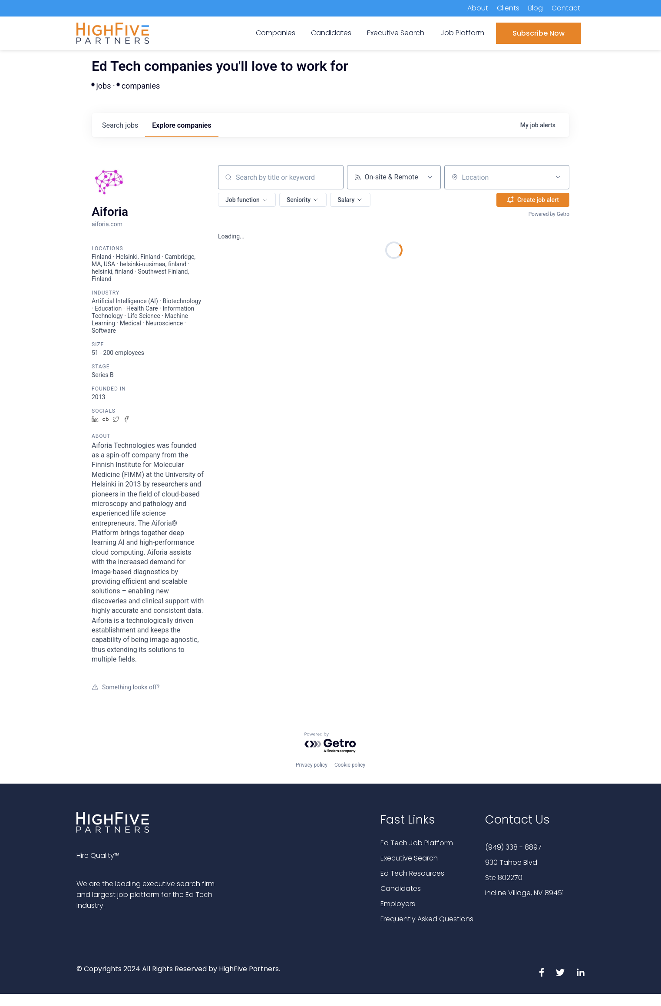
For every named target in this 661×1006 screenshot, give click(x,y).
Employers (397, 904)
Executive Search (409, 858)
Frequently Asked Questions (426, 919)
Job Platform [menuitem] (462, 33)
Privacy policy (311, 765)
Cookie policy (349, 765)
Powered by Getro (549, 214)
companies (181, 125)
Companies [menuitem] (275, 33)
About (477, 8)
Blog (535, 8)
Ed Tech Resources (412, 873)
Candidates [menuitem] (331, 33)
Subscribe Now (538, 33)
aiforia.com (107, 224)
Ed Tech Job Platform (416, 843)
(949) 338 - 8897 (513, 847)
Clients (508, 8)
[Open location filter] (558, 177)
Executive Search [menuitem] (395, 33)
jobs (120, 125)
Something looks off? (125, 687)
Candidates (400, 888)
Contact (566, 8)
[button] (247, 200)
